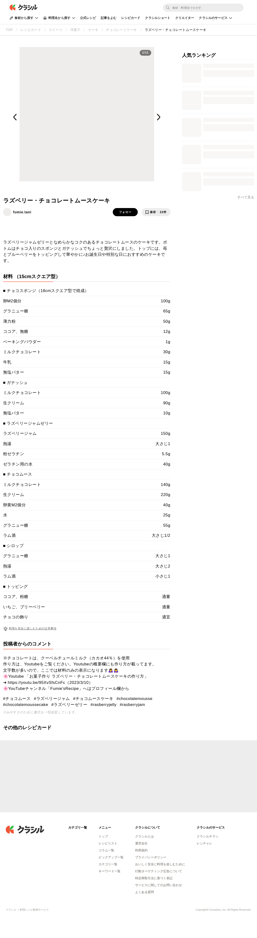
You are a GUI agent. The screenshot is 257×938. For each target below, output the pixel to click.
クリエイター (184, 18)
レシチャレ (204, 843)
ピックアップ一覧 (111, 857)
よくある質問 (144, 892)
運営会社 (141, 843)
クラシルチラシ (208, 836)
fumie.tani (22, 212)
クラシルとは (144, 836)
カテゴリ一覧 (108, 864)
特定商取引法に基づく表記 (154, 878)
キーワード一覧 (109, 871)
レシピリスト (108, 843)
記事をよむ (109, 18)
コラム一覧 (106, 850)
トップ (103, 836)
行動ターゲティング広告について (158, 871)
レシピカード (130, 18)
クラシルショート (157, 18)
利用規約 (141, 850)
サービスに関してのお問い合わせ (158, 885)
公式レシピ (88, 18)
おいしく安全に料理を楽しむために (160, 864)
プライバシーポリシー (150, 857)
